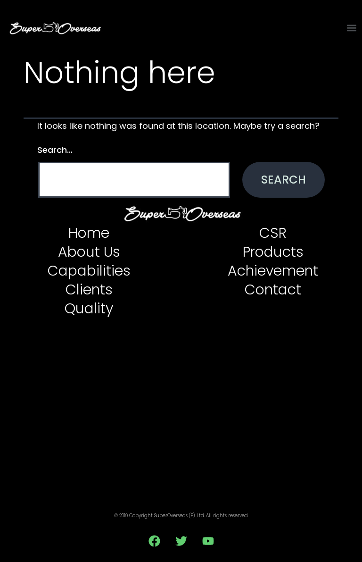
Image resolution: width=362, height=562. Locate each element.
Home (88, 233)
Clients (89, 289)
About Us (89, 252)
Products (273, 252)
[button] (352, 28)
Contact (273, 289)
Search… (55, 150)
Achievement (273, 270)
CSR (273, 233)
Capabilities (89, 270)
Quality (89, 308)
